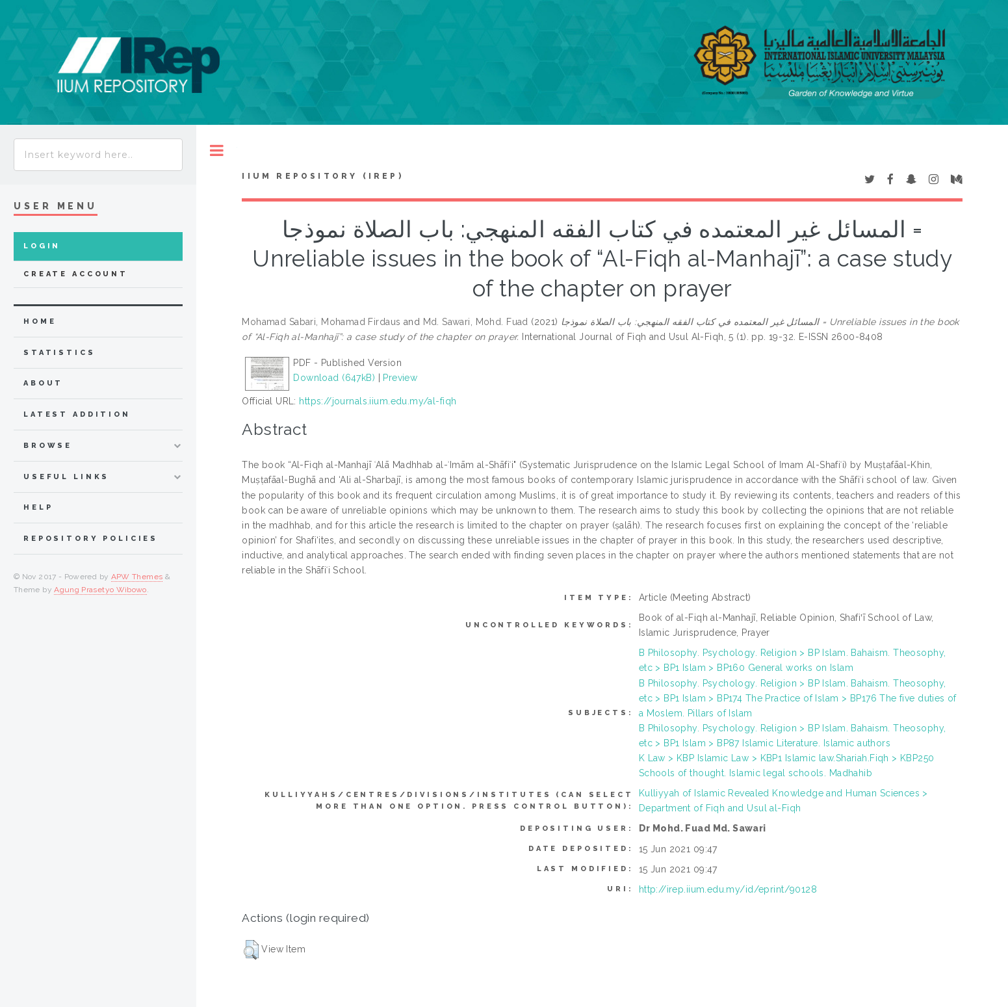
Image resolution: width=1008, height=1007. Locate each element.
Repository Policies (90, 538)
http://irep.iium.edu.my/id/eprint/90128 (728, 889)
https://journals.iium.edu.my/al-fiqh (377, 401)
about (43, 383)
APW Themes (137, 576)
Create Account (75, 274)
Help (38, 507)
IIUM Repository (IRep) (322, 176)
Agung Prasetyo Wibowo (100, 589)
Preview (400, 378)
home (39, 321)
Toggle (216, 150)
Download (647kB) (334, 378)
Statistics (59, 352)
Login (41, 246)
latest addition (77, 414)
